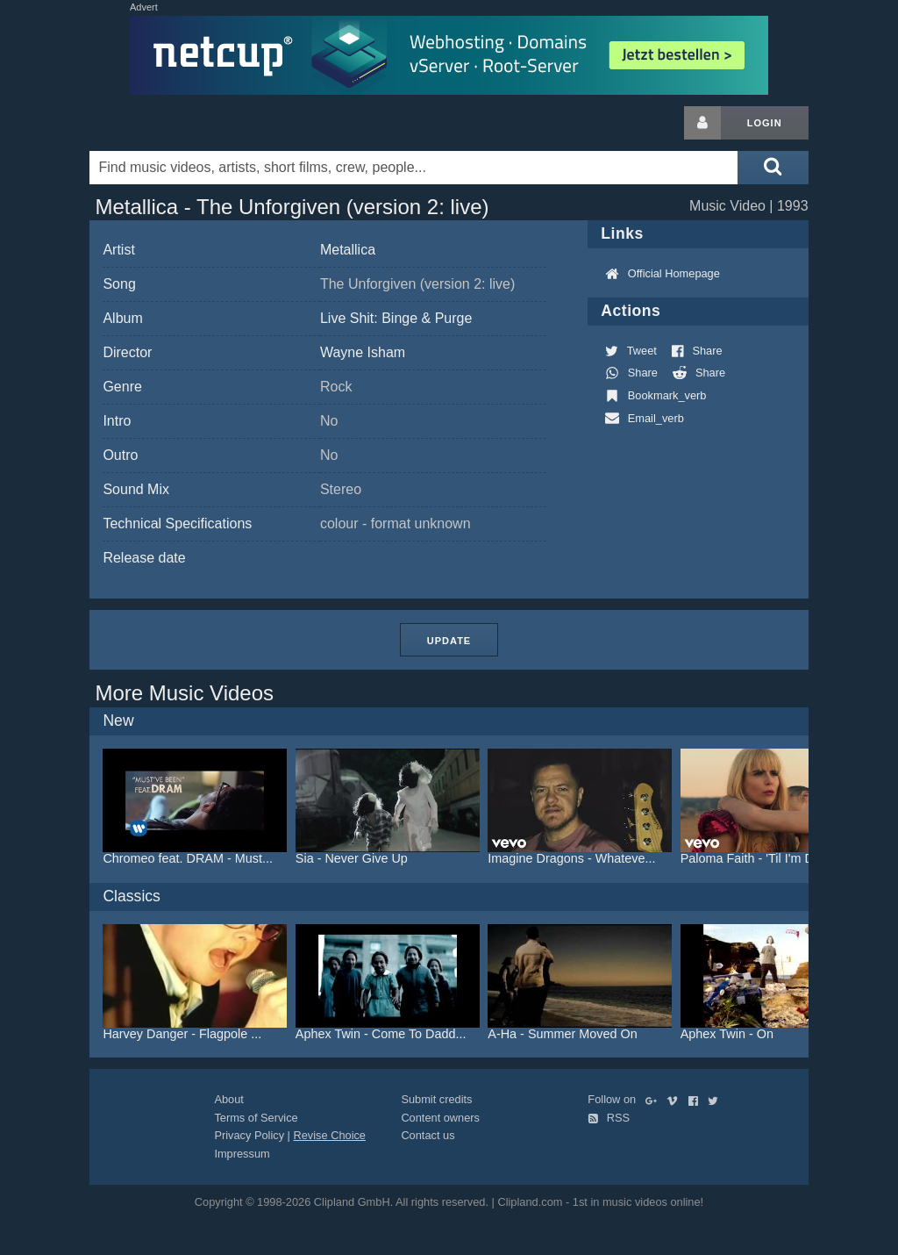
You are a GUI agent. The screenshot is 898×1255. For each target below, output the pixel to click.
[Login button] (702, 123)
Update (449, 640)
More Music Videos (184, 693)
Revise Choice (329, 1135)
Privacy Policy (249, 1135)
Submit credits (436, 1099)
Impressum (241, 1153)
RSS (609, 1117)
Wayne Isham (362, 352)
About (228, 1099)
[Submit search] (773, 167)
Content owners (440, 1117)
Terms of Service (255, 1117)
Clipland (181, 123)
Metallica (347, 249)
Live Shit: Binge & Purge (396, 318)
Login (764, 123)
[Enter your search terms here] (413, 167)
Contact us (427, 1135)
